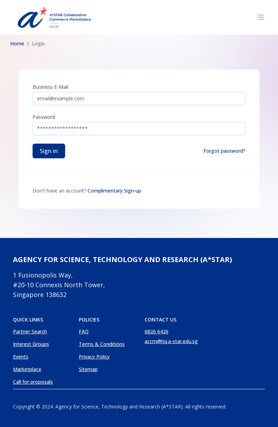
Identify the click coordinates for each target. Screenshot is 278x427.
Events (20, 356)
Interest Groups (31, 344)
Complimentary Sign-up (114, 190)
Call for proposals (33, 381)
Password (44, 117)
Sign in (49, 151)
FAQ (84, 331)
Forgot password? (224, 150)
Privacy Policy (94, 356)
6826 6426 (156, 331)
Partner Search (30, 331)
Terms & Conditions (102, 344)
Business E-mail (50, 87)
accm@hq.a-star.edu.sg (171, 341)
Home (17, 43)
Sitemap (88, 369)
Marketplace (27, 369)
